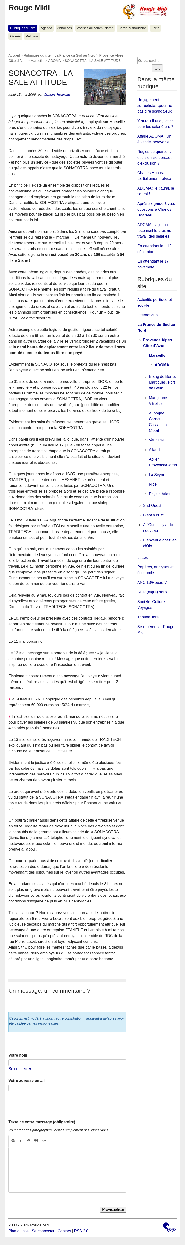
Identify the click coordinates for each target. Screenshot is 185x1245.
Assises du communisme (95, 28)
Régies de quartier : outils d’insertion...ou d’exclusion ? (154, 157)
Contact (64, 1231)
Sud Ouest (152, 505)
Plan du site (18, 1231)
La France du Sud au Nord (74, 55)
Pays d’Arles (159, 494)
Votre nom (17, 1055)
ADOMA (54, 61)
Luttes (142, 557)
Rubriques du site (23, 28)
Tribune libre (148, 617)
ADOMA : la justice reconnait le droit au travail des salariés (154, 230)
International (148, 315)
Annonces (64, 28)
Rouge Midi (29, 7)
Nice (153, 484)
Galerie (15, 36)
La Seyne (157, 475)
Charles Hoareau (57, 94)
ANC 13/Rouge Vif (153, 582)
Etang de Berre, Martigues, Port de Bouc (162, 382)
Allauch (155, 450)
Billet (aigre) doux (152, 592)
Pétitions (32, 36)
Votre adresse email (26, 1081)
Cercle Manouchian (132, 28)
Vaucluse (157, 440)
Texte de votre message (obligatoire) (41, 1122)
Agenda (46, 28)
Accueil (14, 55)
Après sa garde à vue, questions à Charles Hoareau (156, 209)
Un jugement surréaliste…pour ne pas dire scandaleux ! (155, 105)
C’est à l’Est (153, 515)
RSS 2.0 (81, 1231)
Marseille (38, 61)
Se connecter (19, 1069)
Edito (155, 28)
